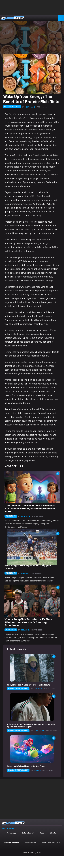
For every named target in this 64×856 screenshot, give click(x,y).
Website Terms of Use (50, 842)
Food (42, 833)
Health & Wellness (11, 842)
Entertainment (28, 833)
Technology (11, 833)
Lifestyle (53, 833)
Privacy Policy (30, 842)
